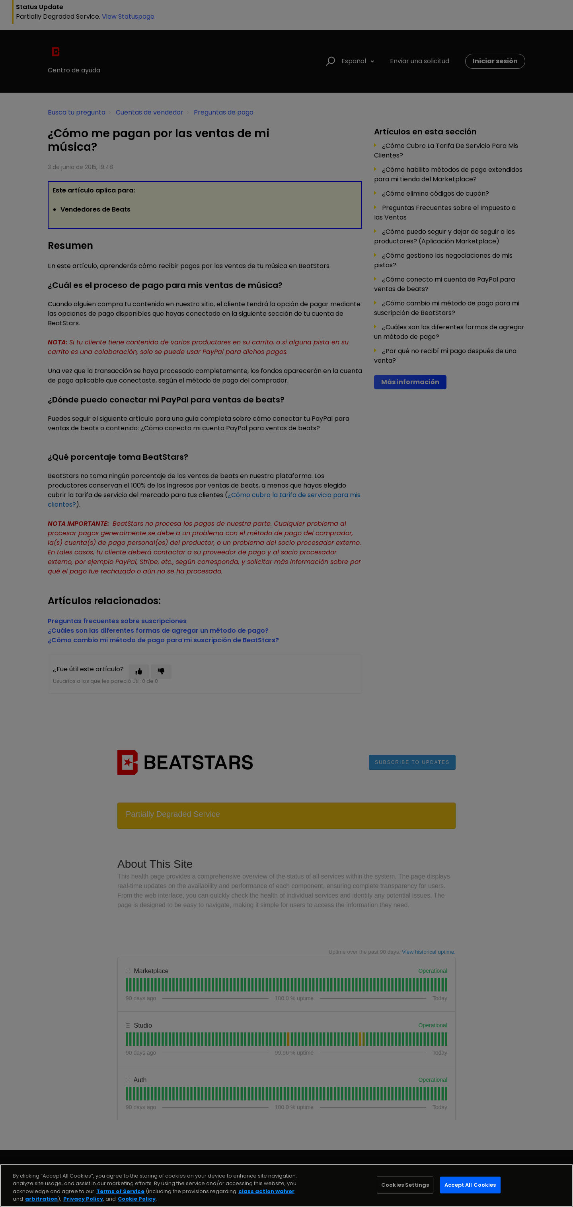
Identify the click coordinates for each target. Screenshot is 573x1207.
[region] (286, 1185)
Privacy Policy (83, 1199)
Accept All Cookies (470, 1185)
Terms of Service (120, 1191)
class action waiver (266, 1191)
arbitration (41, 1199)
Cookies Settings (405, 1185)
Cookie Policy (137, 1199)
